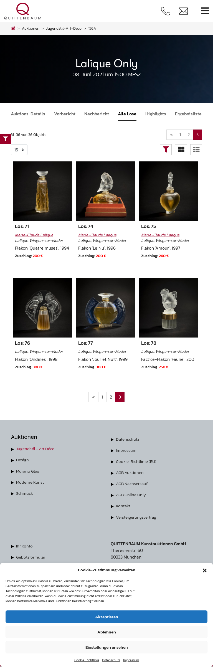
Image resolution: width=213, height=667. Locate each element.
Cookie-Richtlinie (86, 660)
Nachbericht (96, 113)
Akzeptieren (106, 616)
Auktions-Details (28, 113)
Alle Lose (127, 113)
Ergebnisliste (188, 113)
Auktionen (30, 28)
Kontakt (123, 506)
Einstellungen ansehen (106, 647)
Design (22, 460)
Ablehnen (106, 632)
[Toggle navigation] (205, 11)
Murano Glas (28, 471)
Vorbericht (64, 113)
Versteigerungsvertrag (138, 517)
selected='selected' (19, 150)
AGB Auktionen (130, 473)
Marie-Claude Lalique (34, 235)
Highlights (155, 113)
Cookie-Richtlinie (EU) (137, 461)
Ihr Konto (25, 546)
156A (92, 28)
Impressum (131, 660)
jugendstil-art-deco (64, 28)
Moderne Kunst (31, 482)
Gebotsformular (31, 557)
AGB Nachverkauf (133, 484)
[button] (204, 570)
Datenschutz (111, 660)
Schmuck (25, 493)
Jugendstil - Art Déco (37, 449)
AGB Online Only (132, 495)
